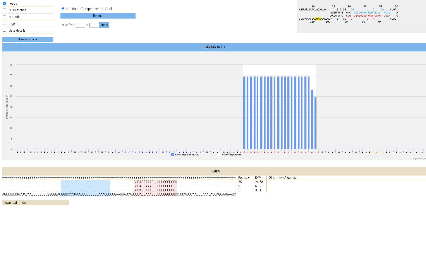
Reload (98, 16)
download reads (14, 203)
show (104, 25)
